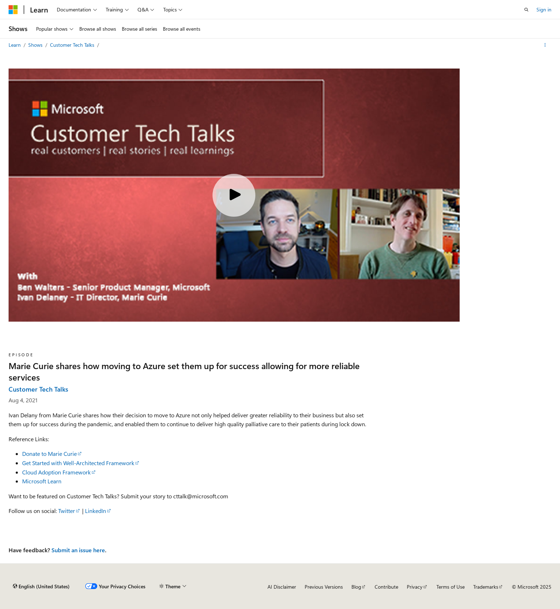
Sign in (543, 9)
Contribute (386, 586)
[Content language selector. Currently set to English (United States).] (41, 586)
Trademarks (485, 586)
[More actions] (545, 45)
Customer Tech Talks (73, 44)
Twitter (66, 510)
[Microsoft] (13, 9)
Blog (356, 586)
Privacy (414, 586)
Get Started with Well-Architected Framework (78, 463)
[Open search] (526, 9)
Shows (36, 44)
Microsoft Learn (41, 481)
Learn (15, 44)
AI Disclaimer (282, 586)
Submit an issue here (78, 550)
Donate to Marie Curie (49, 453)
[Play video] (233, 195)
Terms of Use (450, 586)
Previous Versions (324, 586)
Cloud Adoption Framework (56, 472)
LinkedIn (95, 510)
